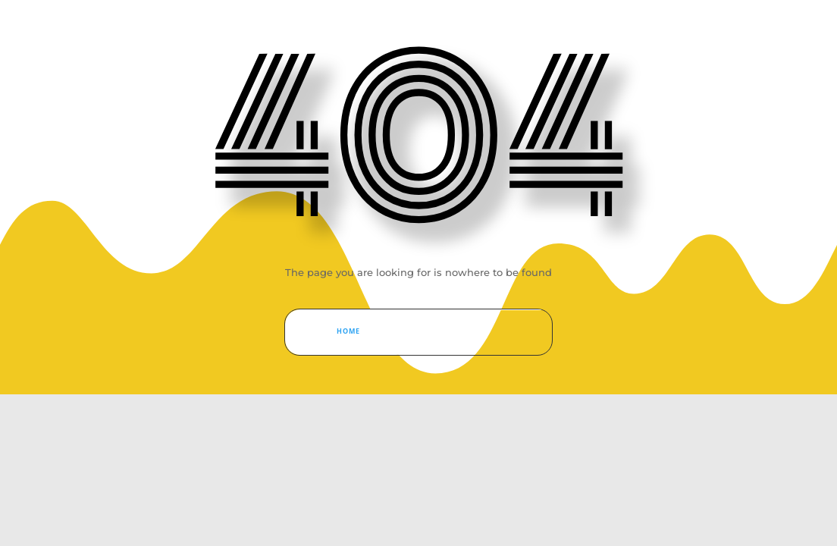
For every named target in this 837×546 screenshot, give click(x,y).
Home (348, 331)
